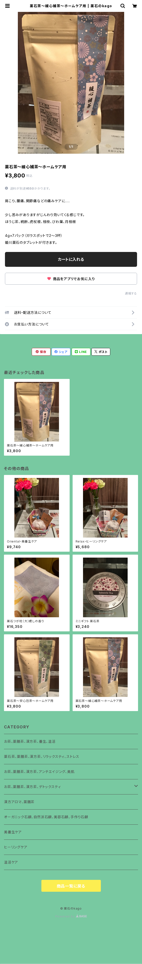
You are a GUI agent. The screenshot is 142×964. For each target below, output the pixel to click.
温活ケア (11, 862)
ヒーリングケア (16, 847)
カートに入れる (71, 259)
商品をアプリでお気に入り (71, 279)
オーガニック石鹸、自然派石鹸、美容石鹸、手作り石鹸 (46, 817)
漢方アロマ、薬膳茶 (19, 802)
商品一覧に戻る (71, 886)
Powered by (71, 916)
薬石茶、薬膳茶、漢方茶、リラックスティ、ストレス (41, 756)
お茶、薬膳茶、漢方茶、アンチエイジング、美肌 (39, 771)
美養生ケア (13, 832)
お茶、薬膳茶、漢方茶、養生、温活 (30, 741)
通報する (131, 293)
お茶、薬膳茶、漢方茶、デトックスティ (32, 787)
